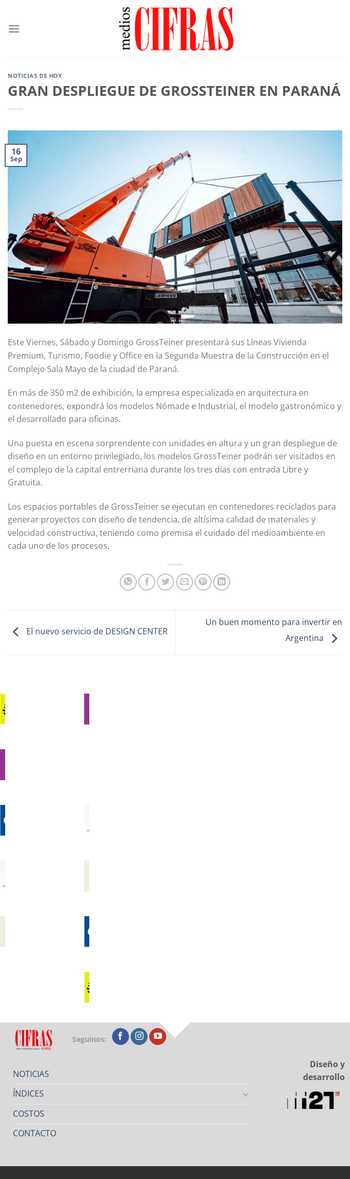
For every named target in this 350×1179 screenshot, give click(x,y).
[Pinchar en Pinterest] (203, 582)
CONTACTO (34, 1133)
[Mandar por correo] (184, 582)
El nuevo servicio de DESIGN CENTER (88, 631)
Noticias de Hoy (35, 75)
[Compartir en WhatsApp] (128, 582)
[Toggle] (246, 1094)
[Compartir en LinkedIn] (221, 582)
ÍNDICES (28, 1093)
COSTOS (28, 1113)
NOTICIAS (31, 1074)
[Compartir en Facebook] (146, 582)
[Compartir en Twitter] (165, 582)
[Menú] (14, 28)
